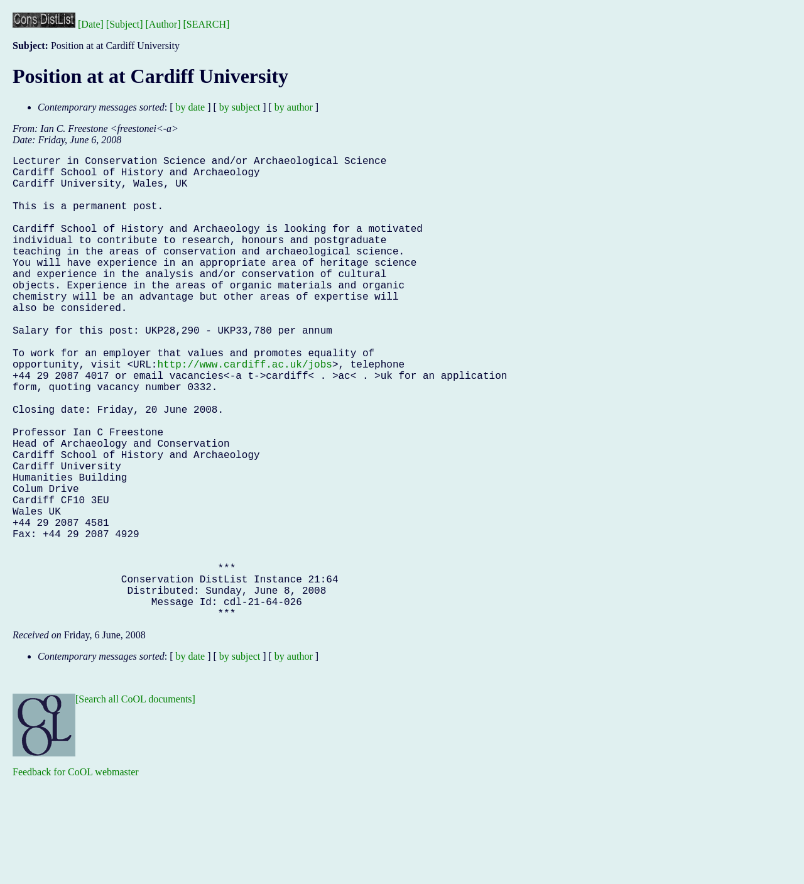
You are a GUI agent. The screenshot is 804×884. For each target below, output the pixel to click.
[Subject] (124, 24)
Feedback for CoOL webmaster (76, 875)
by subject (239, 107)
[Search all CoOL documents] (135, 802)
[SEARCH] (206, 24)
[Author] (163, 24)
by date (190, 107)
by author (293, 107)
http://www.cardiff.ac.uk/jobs (244, 411)
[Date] (91, 24)
